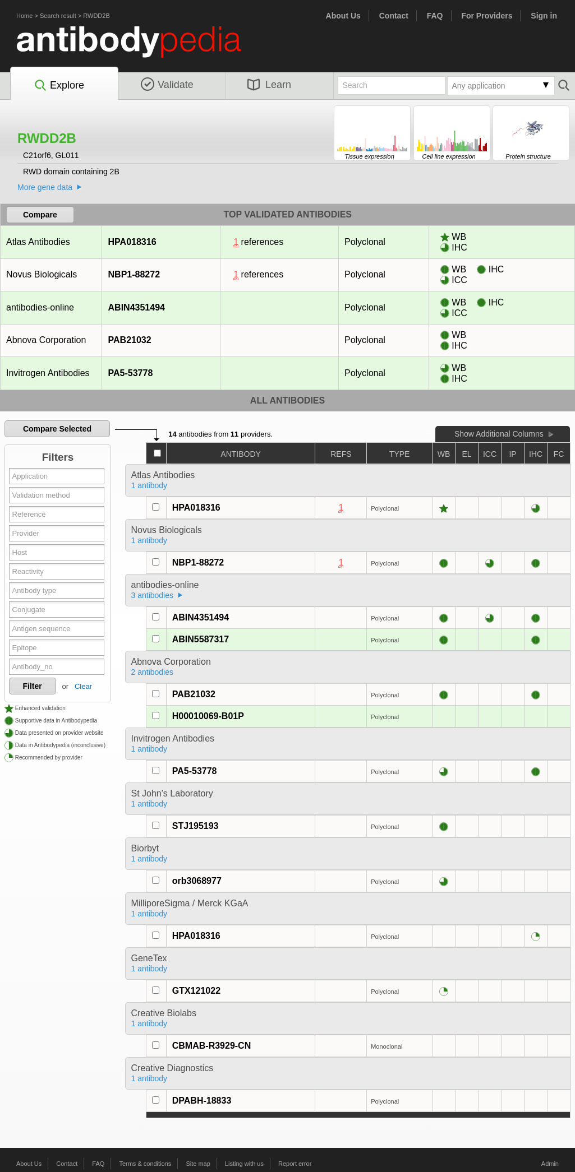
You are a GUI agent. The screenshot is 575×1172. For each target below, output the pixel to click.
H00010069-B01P (208, 716)
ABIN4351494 (136, 307)
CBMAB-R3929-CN (211, 1045)
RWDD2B (96, 15)
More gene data (44, 187)
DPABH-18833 (202, 1100)
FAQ (435, 15)
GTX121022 (196, 990)
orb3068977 (197, 881)
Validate (167, 84)
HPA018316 (132, 242)
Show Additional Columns (499, 433)
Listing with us (244, 1163)
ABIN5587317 (200, 639)
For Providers (486, 15)
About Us (343, 15)
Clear (83, 686)
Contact (393, 15)
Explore (58, 85)
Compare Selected (57, 428)
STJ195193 (195, 826)
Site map (198, 1163)
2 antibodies (152, 672)
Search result (58, 15)
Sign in (544, 15)
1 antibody (149, 485)
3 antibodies (152, 595)
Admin (550, 1163)
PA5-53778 (130, 373)
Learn (269, 84)
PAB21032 (129, 340)
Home (24, 15)
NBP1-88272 (134, 274)
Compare (40, 214)
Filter (32, 686)
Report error (294, 1163)
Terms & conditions (145, 1163)
